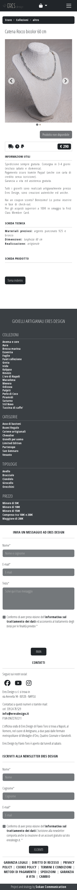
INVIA (38, 651)
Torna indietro (15, 280)
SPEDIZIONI (48, 872)
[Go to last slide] (11, 81)
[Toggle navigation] (43, 6)
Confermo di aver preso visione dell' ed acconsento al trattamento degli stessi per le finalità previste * (40, 622)
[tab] (37, 124)
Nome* (6, 545)
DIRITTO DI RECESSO (45, 862)
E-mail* (6, 564)
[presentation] (33, 638)
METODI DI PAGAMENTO (20, 872)
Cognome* (8, 788)
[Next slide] (65, 81)
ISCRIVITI (38, 849)
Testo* (5, 583)
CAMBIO (44, 876)
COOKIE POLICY (26, 867)
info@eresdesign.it (15, 713)
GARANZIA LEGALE (16, 862)
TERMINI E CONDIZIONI (56, 867)
